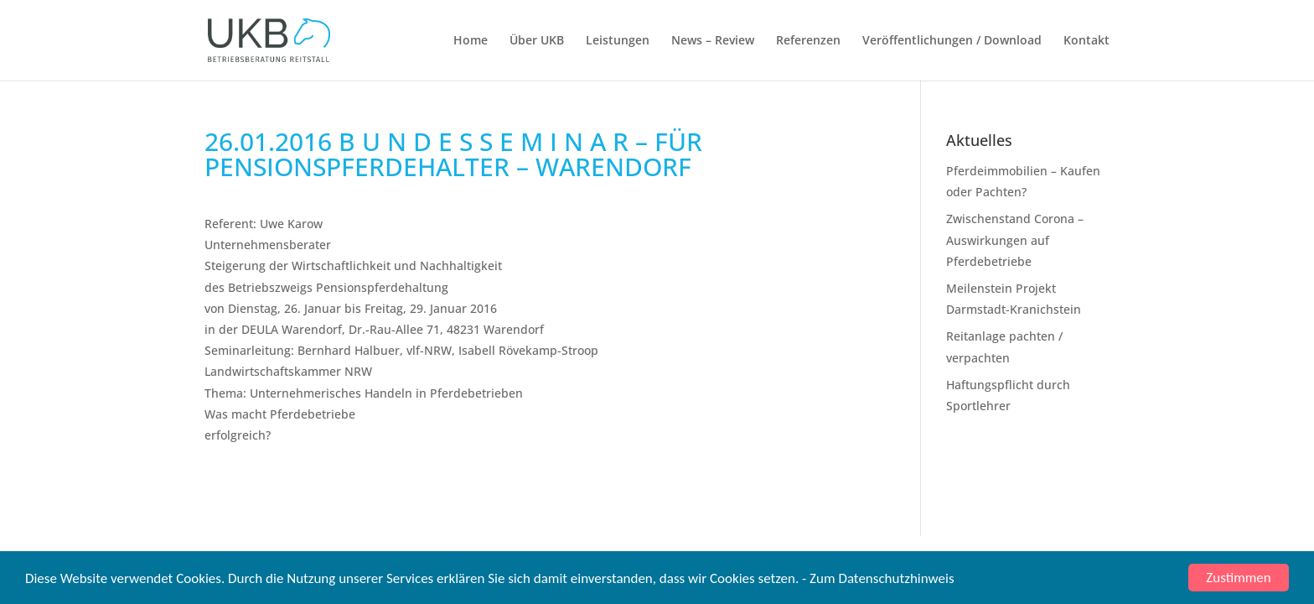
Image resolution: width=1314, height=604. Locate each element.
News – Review (712, 41)
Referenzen (808, 41)
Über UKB (537, 41)
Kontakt (1086, 41)
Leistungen (617, 41)
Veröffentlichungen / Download (952, 41)
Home (470, 41)
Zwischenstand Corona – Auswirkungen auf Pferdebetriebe (1015, 239)
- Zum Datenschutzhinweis (878, 578)
